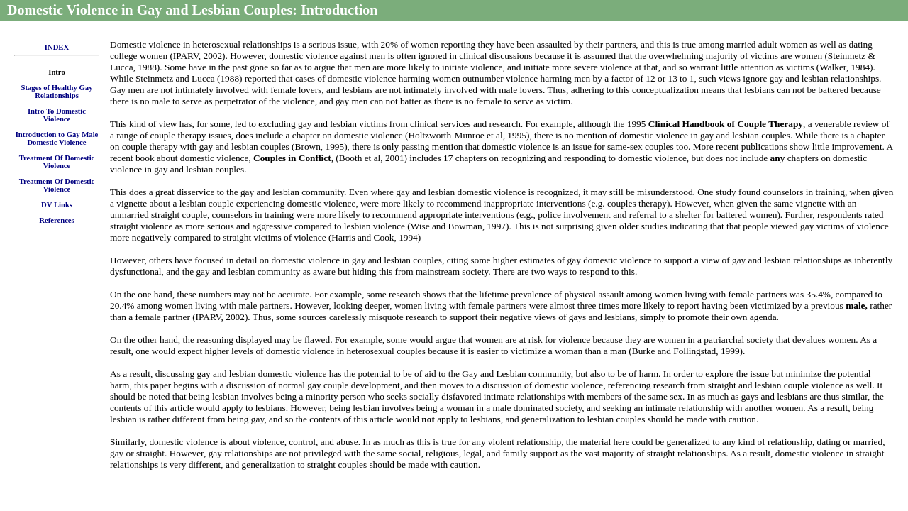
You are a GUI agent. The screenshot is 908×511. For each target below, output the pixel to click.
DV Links (56, 205)
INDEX (57, 47)
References (56, 220)
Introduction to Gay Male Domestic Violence (57, 138)
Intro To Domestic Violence (57, 115)
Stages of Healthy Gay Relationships (57, 91)
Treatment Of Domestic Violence (57, 162)
